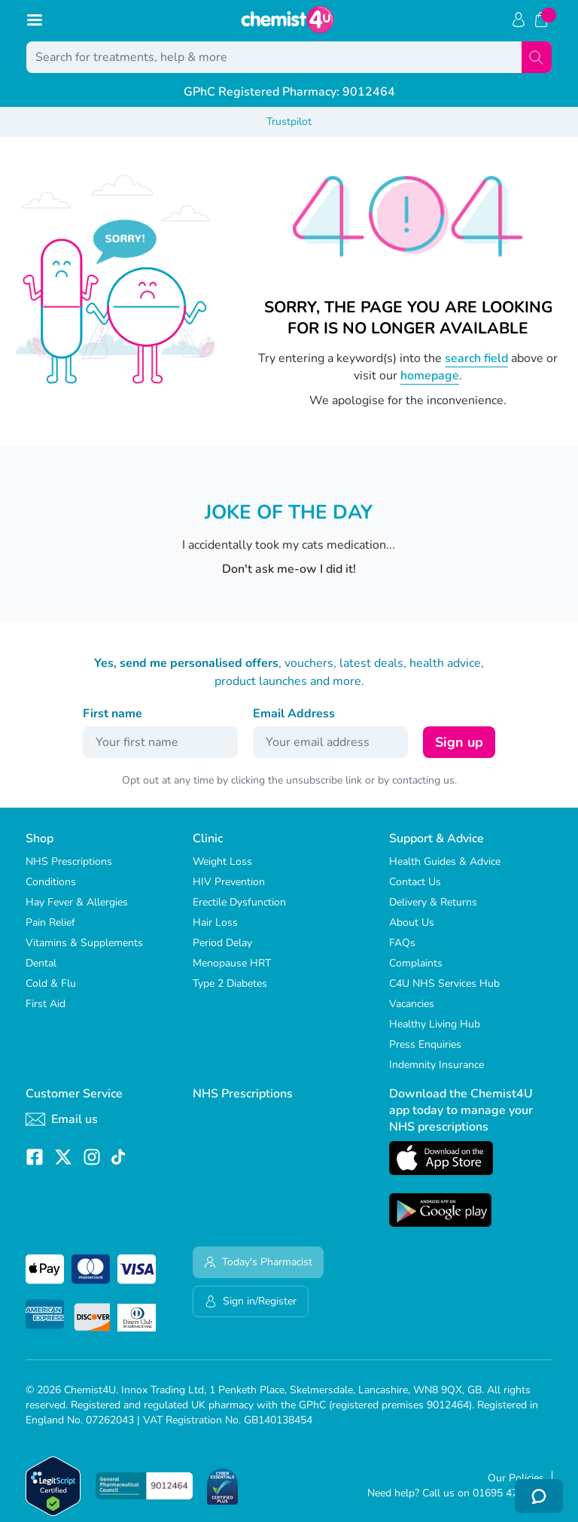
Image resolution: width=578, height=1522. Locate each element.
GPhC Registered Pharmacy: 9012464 (289, 92)
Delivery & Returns (433, 902)
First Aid (45, 1004)
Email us (62, 1119)
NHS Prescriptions (69, 861)
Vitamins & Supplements (84, 943)
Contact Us (415, 882)
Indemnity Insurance (436, 1065)
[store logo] (287, 19)
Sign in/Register (251, 1301)
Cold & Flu (51, 983)
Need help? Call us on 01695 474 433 (456, 1493)
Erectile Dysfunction (239, 902)
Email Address (294, 713)
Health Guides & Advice (444, 861)
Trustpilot (289, 121)
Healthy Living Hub (434, 1024)
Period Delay (222, 943)
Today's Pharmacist (258, 1262)
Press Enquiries (425, 1044)
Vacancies (411, 1004)
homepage (429, 375)
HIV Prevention (229, 882)
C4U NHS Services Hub (444, 983)
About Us (411, 922)
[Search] (537, 57)
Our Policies (516, 1478)
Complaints (416, 963)
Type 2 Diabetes (230, 983)
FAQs (402, 943)
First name (112, 713)
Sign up (459, 742)
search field (476, 358)
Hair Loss (215, 922)
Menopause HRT (232, 963)
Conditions (51, 882)
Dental (41, 963)
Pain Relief (50, 922)
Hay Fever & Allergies (77, 902)
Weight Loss (222, 861)
